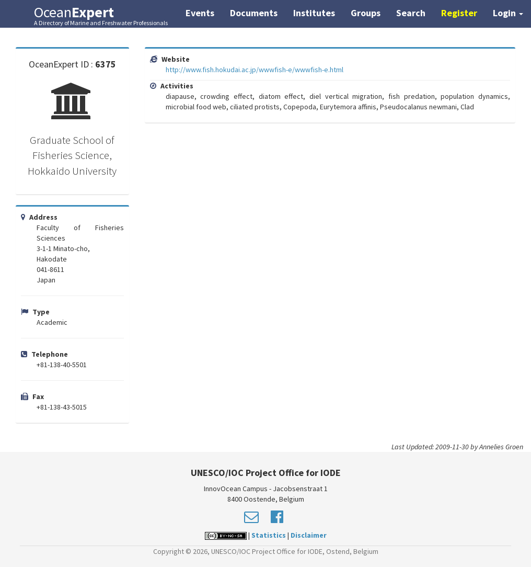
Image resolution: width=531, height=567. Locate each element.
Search (410, 13)
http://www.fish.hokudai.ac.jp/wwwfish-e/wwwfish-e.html (254, 69)
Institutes (314, 13)
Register (459, 13)
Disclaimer (309, 535)
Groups (365, 13)
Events (200, 13)
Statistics (268, 535)
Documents (254, 13)
